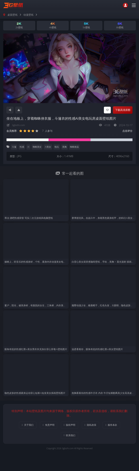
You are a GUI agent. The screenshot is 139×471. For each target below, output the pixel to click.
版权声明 (69, 425)
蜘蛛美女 (37, 147)
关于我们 (22, 425)
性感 (22, 147)
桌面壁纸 (12, 14)
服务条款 (117, 425)
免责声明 (45, 425)
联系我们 (69, 436)
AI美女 (49, 147)
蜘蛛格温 (75, 147)
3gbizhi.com (19, 125)
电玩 (57, 147)
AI (29, 147)
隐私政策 (93, 425)
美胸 (65, 147)
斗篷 (14, 147)
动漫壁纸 (28, 14)
